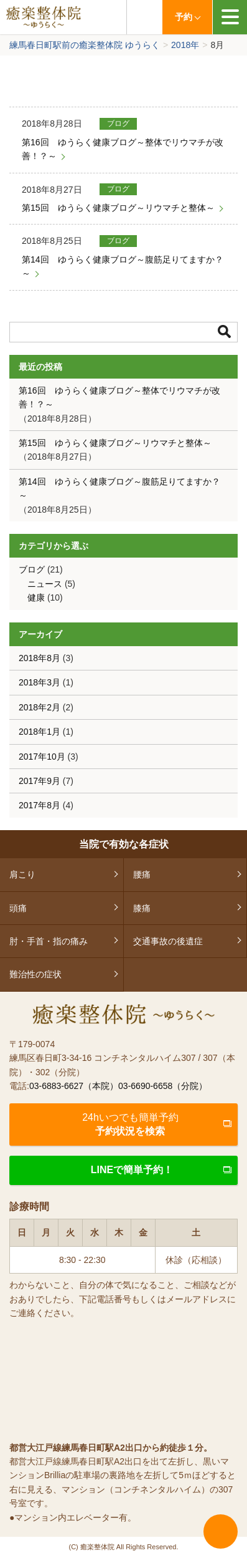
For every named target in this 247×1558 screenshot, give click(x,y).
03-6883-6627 (144, 17)
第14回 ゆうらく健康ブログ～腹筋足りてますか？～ (122, 266)
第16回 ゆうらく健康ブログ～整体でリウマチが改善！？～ (122, 149)
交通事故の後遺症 (168, 941)
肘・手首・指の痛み (48, 941)
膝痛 (142, 908)
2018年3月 (39, 682)
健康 (36, 597)
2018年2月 (39, 707)
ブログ (118, 123)
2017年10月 (42, 757)
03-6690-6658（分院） (162, 1086)
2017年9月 (39, 781)
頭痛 (18, 908)
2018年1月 (39, 732)
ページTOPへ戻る (220, 1531)
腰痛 (142, 874)
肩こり (22, 874)
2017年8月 (39, 805)
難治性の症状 (35, 974)
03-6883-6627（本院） (73, 1086)
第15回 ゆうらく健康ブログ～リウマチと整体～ (118, 208)
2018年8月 (39, 658)
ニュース (44, 584)
